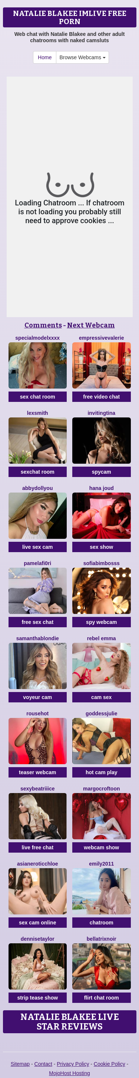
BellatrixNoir (101, 939)
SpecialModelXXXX (37, 338)
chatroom (101, 923)
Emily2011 (101, 864)
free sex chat (37, 622)
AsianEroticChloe (37, 864)
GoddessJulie (102, 713)
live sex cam (37, 547)
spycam (101, 472)
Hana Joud (101, 488)
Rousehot (37, 713)
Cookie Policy (109, 1064)
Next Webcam (91, 325)
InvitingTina (101, 413)
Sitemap (20, 1064)
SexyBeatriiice (37, 789)
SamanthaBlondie (37, 638)
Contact (43, 1064)
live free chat (37, 847)
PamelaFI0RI (37, 563)
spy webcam (101, 622)
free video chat (101, 397)
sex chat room (37, 397)
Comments (43, 325)
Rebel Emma (101, 638)
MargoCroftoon (101, 789)
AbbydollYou (37, 488)
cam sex (101, 697)
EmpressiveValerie (101, 338)
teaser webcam (37, 772)
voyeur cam (37, 697)
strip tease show (37, 998)
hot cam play (102, 772)
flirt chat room (101, 998)
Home (45, 57)
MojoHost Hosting (69, 1073)
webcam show (101, 847)
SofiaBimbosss (101, 563)
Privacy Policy (73, 1064)
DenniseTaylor (37, 939)
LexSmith (37, 413)
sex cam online (37, 923)
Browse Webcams (82, 57)
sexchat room (37, 472)
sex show (101, 547)
